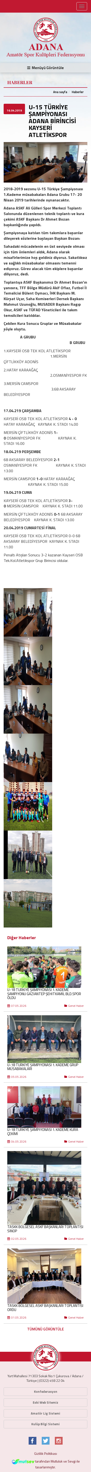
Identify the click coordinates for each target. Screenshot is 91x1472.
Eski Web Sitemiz (45, 1402)
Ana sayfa (60, 91)
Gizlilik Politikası (45, 1453)
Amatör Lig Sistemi (45, 1413)
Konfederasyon (45, 1391)
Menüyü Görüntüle (45, 68)
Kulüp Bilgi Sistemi (45, 1424)
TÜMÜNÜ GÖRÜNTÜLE (45, 1329)
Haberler (78, 91)
